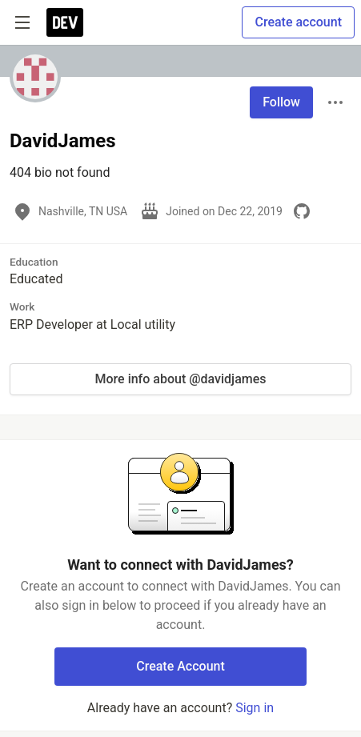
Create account (298, 22)
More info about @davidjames (181, 379)
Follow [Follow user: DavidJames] (281, 102)
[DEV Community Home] (65, 22)
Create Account (180, 666)
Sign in (254, 707)
